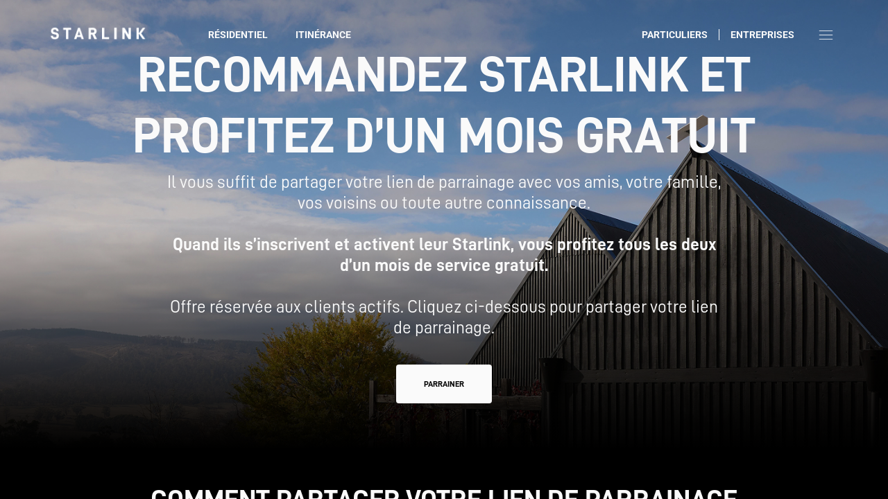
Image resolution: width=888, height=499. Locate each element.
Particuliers (675, 34)
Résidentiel (238, 34)
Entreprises (762, 34)
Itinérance (323, 34)
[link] (98, 33)
